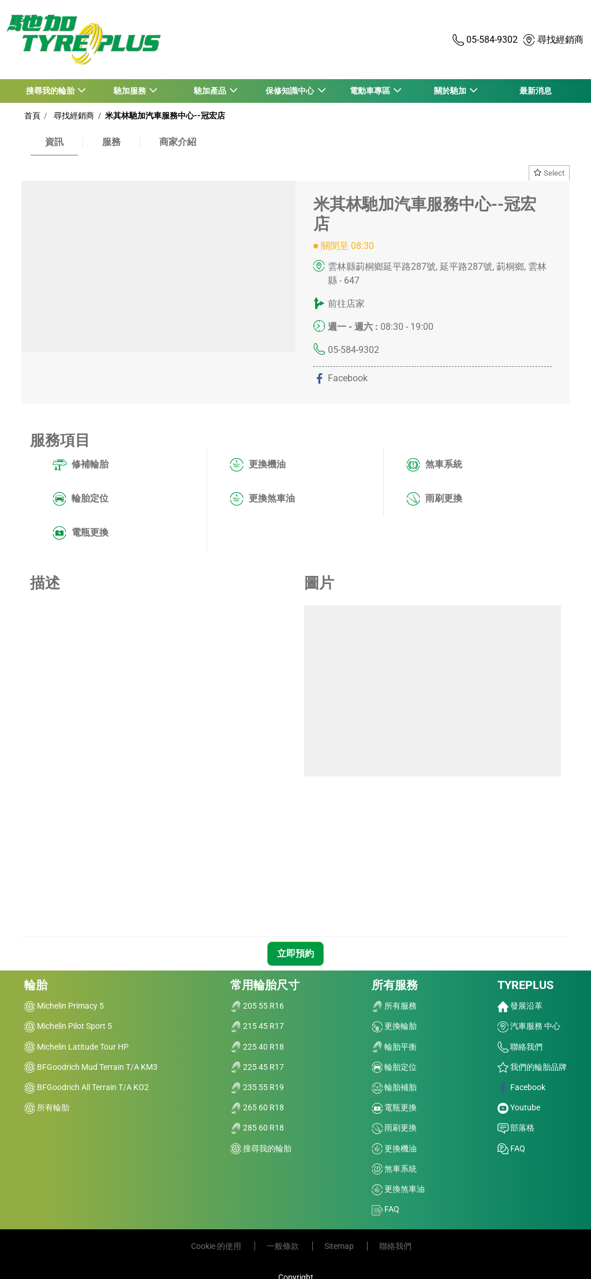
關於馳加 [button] (450, 90)
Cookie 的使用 (217, 1246)
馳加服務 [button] (131, 90)
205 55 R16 (257, 1005)
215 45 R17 (257, 1026)
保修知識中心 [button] (290, 90)
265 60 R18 (257, 1107)
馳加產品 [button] (210, 90)
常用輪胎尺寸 (265, 985)
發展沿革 (520, 1005)
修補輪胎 (81, 465)
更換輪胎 (394, 1026)
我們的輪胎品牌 (532, 1067)
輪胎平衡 (394, 1046)
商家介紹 (177, 141)
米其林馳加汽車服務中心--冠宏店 (164, 115)
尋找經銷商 (72, 115)
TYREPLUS (525, 985)
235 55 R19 (257, 1087)
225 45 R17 (257, 1067)
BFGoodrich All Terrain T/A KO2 (86, 1087)
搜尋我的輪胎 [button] (50, 90)
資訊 (54, 141)
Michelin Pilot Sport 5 (68, 1026)
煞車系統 (434, 465)
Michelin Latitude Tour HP (76, 1046)
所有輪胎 (46, 1107)
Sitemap (340, 1246)
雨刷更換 (434, 499)
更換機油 (258, 465)
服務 (111, 141)
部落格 (516, 1127)
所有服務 (395, 985)
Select (549, 173)
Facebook (521, 1087)
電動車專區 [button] (370, 90)
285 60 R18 (257, 1127)
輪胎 (35, 985)
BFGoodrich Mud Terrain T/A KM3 (91, 1067)
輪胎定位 (81, 499)
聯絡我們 (520, 1046)
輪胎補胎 (394, 1087)
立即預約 (295, 953)
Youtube (519, 1107)
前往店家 (346, 303)
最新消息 (535, 90)
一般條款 (284, 1246)
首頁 (32, 115)
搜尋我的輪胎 (260, 1148)
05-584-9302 (353, 349)
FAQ (385, 1209)
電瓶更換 (81, 533)
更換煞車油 (262, 499)
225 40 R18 (257, 1046)
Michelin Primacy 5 (64, 1005)
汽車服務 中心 (529, 1026)
